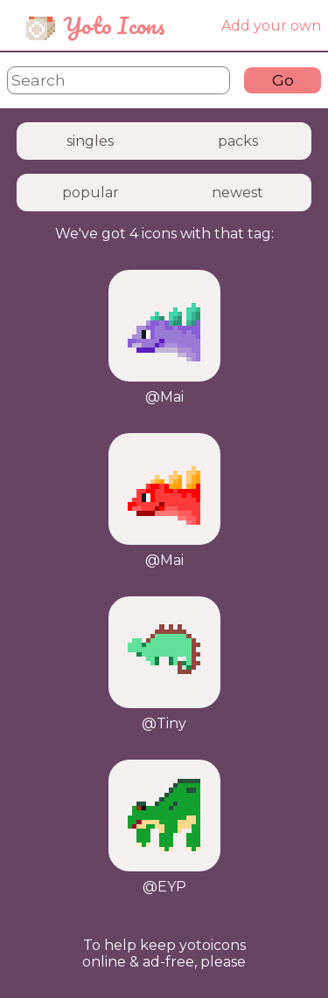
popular (90, 192)
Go (283, 80)
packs (238, 141)
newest (237, 192)
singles (90, 141)
